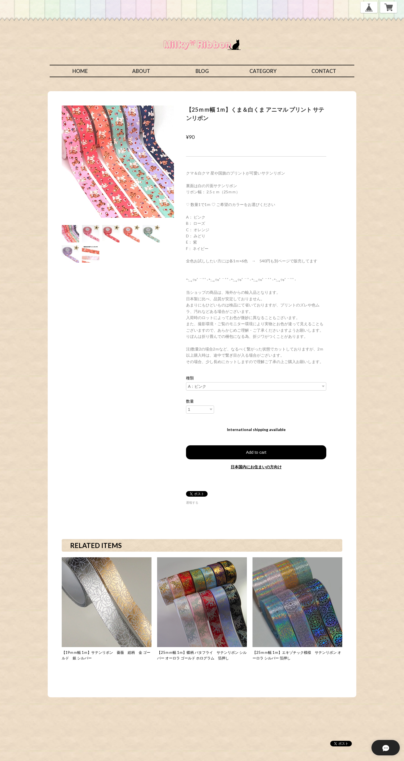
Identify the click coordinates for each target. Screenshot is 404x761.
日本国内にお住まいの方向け (256, 466)
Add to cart (256, 452)
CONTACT (323, 71)
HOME (80, 71)
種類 (190, 378)
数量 (190, 401)
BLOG (202, 71)
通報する (192, 502)
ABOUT (141, 71)
